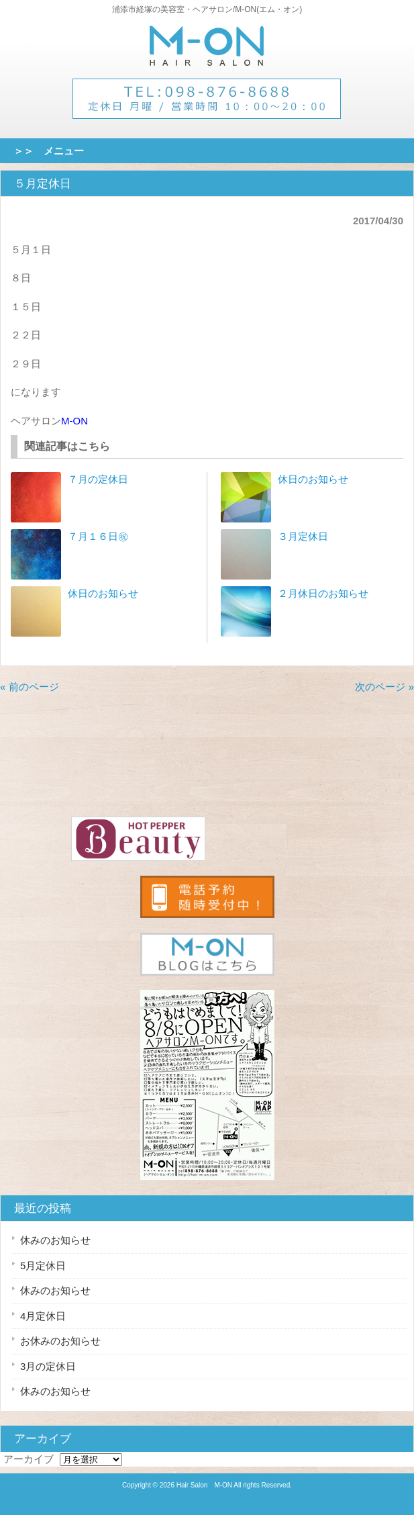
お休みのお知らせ (60, 1340)
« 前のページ (29, 686)
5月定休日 (43, 1265)
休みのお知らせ (55, 1240)
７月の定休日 (98, 479)
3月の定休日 (48, 1366)
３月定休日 (303, 536)
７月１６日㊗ (98, 536)
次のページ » (384, 686)
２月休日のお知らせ (323, 593)
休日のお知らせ (103, 593)
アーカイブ (28, 1459)
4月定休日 (43, 1316)
